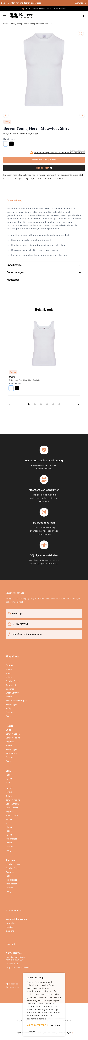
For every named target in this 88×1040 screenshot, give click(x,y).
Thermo (9, 712)
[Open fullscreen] (81, 33)
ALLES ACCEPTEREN (37, 1025)
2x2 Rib (9, 670)
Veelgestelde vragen (17, 919)
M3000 (9, 697)
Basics (8, 674)
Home (5, 24)
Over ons (10, 931)
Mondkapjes (11, 705)
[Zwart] (11, 144)
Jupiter (9, 820)
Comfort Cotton (13, 734)
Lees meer (55, 1025)
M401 (8, 783)
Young (19, 24)
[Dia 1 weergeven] (29, 404)
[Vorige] (5, 115)
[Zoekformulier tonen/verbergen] (83, 16)
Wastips (9, 927)
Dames (9, 666)
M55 (7, 823)
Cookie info (32, 1032)
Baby (8, 771)
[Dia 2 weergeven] (35, 404)
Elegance (10, 689)
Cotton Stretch (12, 804)
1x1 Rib (9, 730)
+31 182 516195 (12, 964)
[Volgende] (82, 115)
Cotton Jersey (12, 808)
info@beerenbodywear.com (18, 968)
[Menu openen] (4, 16)
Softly (8, 709)
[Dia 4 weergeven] (47, 404)
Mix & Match (11, 753)
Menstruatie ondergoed (16, 701)
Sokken (9, 843)
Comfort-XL (11, 685)
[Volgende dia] (78, 404)
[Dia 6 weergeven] (59, 404)
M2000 (9, 827)
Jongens (10, 860)
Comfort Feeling (13, 681)
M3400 (9, 779)
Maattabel (10, 923)
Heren (12, 24)
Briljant (9, 677)
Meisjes (9, 726)
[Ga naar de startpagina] (22, 15)
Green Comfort (12, 693)
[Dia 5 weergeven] (53, 404)
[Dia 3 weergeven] (41, 404)
